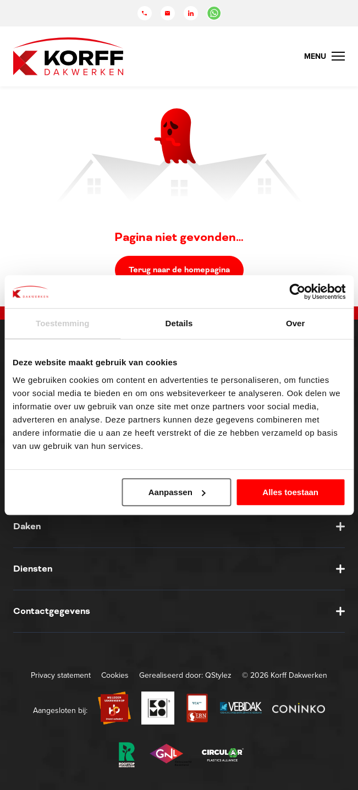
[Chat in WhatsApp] (214, 13)
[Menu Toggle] (324, 56)
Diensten (32, 568)
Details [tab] (179, 323)
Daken (27, 526)
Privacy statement (61, 675)
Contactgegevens (51, 611)
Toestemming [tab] (63, 323)
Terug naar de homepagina (179, 270)
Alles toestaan (290, 492)
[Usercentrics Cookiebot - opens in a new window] (297, 291)
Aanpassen (177, 492)
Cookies (115, 675)
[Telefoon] (144, 13)
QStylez (218, 675)
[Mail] (168, 13)
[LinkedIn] (191, 13)
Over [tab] (295, 323)
